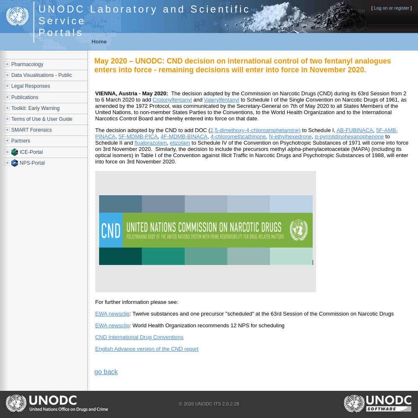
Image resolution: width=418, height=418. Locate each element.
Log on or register (391, 7)
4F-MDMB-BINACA (184, 136)
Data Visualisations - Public (41, 75)
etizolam (180, 143)
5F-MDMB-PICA (138, 136)
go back (106, 371)
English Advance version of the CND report (147, 349)
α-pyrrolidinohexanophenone (349, 136)
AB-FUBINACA (354, 130)
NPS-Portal (32, 163)
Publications (24, 97)
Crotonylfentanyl (172, 100)
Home (99, 41)
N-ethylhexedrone (290, 136)
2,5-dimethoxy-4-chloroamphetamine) (255, 130)
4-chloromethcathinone (238, 136)
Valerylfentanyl (221, 100)
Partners (20, 141)
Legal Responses (30, 86)
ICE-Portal (31, 152)
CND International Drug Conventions (139, 337)
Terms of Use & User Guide (41, 119)
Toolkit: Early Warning (35, 108)
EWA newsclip (112, 314)
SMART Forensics (31, 130)
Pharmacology (27, 64)
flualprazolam (151, 143)
